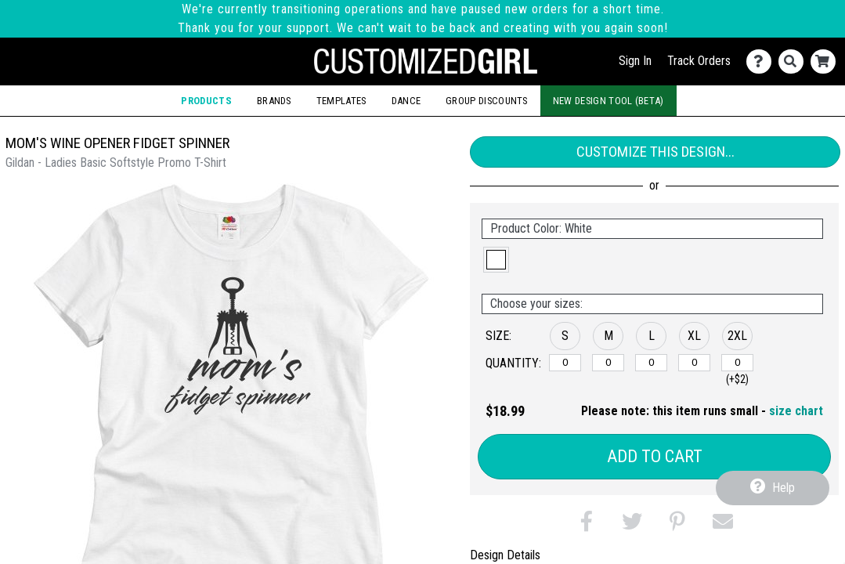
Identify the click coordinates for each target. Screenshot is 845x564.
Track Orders (699, 60)
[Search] (794, 61)
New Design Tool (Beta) (608, 101)
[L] (651, 362)
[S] (565, 362)
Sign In (635, 60)
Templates (341, 101)
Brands (274, 101)
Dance (406, 101)
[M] (608, 362)
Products (206, 101)
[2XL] (737, 362)
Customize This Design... (655, 152)
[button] (496, 260)
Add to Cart (654, 456)
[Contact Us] (762, 61)
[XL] (694, 362)
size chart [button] (796, 410)
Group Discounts (487, 101)
